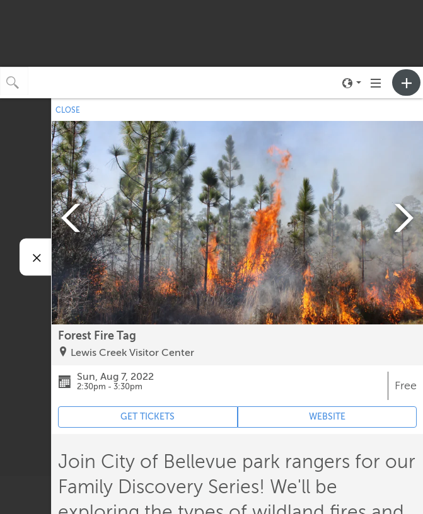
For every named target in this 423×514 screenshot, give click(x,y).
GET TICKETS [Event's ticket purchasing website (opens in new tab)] (147, 416)
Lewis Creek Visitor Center (132, 352)
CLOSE (67, 110)
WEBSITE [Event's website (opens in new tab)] (327, 416)
